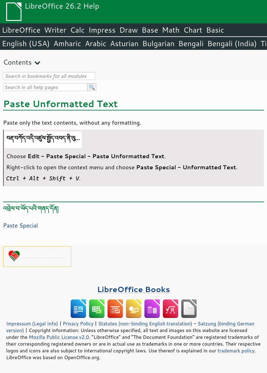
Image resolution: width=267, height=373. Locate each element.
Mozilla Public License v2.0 (59, 337)
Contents (17, 62)
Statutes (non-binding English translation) (145, 323)
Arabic (95, 43)
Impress (102, 30)
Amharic (67, 43)
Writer (55, 30)
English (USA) (26, 43)
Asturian (124, 43)
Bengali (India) (232, 43)
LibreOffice (21, 30)
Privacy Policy (78, 323)
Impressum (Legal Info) (32, 323)
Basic (215, 30)
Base (150, 30)
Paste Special (20, 225)
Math (171, 30)
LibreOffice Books (133, 289)
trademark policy (236, 350)
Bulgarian (158, 43)
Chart (192, 30)
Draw (128, 30)
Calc (77, 30)
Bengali (190, 43)
